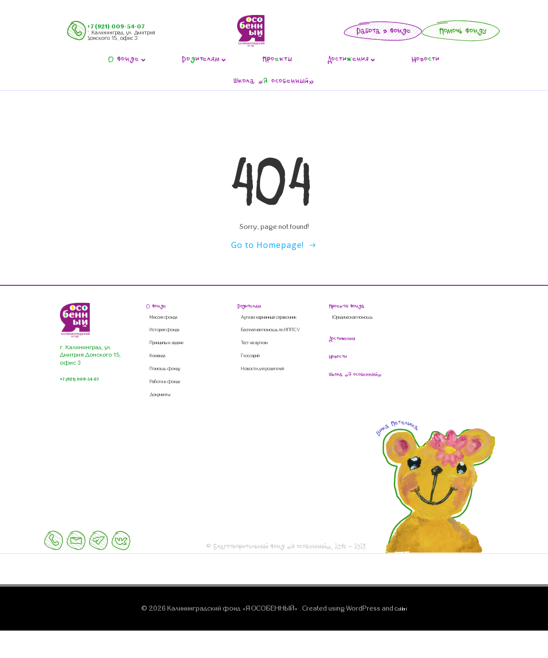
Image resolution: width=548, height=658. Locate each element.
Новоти (426, 60)
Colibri (400, 637)
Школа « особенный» (274, 82)
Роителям (205, 60)
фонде (127, 60)
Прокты (277, 60)
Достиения (352, 60)
